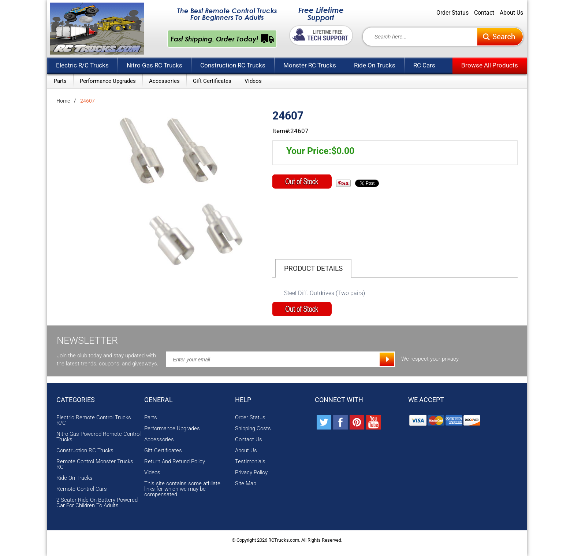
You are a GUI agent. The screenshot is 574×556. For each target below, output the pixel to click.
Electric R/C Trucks (82, 65)
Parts (60, 81)
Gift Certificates (212, 81)
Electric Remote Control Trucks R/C (93, 420)
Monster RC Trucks (309, 65)
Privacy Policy (251, 472)
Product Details (313, 268)
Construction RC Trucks (232, 65)
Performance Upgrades (108, 81)
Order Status (452, 13)
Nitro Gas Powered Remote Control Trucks (98, 436)
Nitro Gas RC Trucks (154, 65)
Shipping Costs (253, 428)
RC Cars (424, 65)
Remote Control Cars (81, 489)
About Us (511, 13)
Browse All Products (489, 65)
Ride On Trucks (374, 65)
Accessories (164, 81)
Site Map (245, 483)
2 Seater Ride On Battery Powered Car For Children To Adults (97, 502)
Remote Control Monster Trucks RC (94, 464)
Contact (484, 13)
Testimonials (250, 461)
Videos (253, 81)
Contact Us (248, 439)
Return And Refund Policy (174, 461)
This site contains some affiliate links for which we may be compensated (182, 489)
